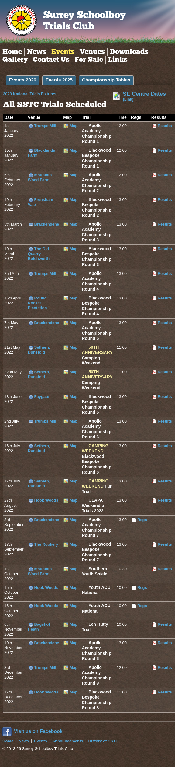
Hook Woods (46, 500)
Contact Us (51, 60)
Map (73, 125)
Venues (92, 52)
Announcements (67, 741)
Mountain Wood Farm (40, 177)
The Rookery (46, 544)
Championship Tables (106, 79)
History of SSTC (103, 741)
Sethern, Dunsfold (39, 349)
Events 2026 (22, 79)
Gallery (15, 60)
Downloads (129, 52)
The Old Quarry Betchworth (39, 254)
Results (165, 125)
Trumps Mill (45, 125)
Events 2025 (59, 79)
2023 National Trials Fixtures (36, 94)
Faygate (41, 396)
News (36, 52)
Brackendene (46, 224)
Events (62, 52)
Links (118, 60)
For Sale (89, 60)
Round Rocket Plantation (37, 303)
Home (12, 52)
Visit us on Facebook (38, 731)
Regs (142, 519)
